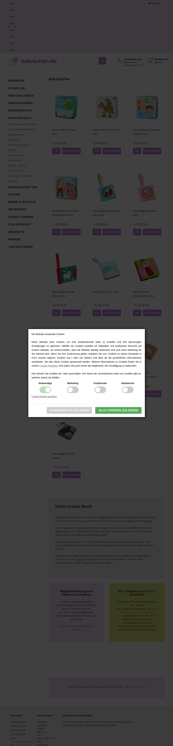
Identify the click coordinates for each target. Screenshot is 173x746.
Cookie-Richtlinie (49, 365)
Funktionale (100, 383)
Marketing (72, 383)
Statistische (127, 383)
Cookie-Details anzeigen (44, 396)
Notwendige (45, 383)
